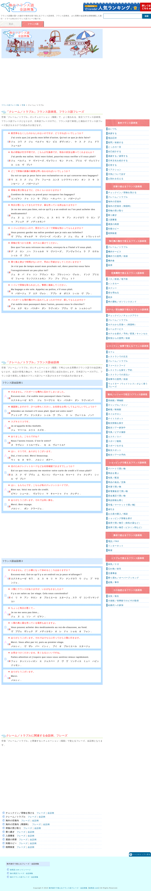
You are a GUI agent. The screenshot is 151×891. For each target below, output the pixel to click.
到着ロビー (113, 228)
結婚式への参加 (115, 605)
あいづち (112, 129)
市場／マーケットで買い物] (121, 505)
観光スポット (114, 450)
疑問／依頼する (115, 142)
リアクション (114, 169)
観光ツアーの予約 (117, 455)
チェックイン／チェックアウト (123, 315)
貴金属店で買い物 (117, 496)
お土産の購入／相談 (118, 514)
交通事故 (112, 573)
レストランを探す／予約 (120, 370)
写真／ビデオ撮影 (117, 432)
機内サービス (114, 251)
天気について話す (117, 174)
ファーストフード (117, 365)
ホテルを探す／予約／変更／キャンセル (128, 333)
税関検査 (112, 233)
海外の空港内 (114, 201)
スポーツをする (115, 445)
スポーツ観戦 (114, 441)
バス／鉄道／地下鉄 (118, 279)
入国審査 (112, 219)
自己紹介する (114, 151)
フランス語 (33, 24)
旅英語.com (94, 888)
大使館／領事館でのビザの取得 (123, 600)
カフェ (111, 352)
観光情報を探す (115, 423)
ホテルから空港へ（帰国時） (122, 324)
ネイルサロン (114, 414)
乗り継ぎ (112, 215)
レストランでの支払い (119, 374)
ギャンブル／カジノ (118, 405)
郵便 (110, 550)
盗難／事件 (113, 582)
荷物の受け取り (115, 210)
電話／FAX (113, 541)
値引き (111, 509)
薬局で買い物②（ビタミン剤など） (125, 527)
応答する (112, 165)
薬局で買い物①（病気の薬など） (124, 523)
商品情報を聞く (115, 500)
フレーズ (41, 813)
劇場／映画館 (114, 409)
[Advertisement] (52, 86)
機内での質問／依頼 (118, 256)
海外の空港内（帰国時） (120, 206)
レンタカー (113, 283)
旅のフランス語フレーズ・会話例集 (24, 877)
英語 (11, 24)
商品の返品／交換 (117, 482)
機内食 (111, 260)
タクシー (112, 288)
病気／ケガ (113, 564)
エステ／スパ (114, 436)
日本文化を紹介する (118, 160)
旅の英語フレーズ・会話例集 (21, 873)
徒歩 (110, 297)
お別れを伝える (115, 178)
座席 (110, 265)
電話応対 (112, 138)
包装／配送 (113, 477)
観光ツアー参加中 (117, 427)
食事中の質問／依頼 (118, 379)
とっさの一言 (114, 147)
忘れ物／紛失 (114, 568)
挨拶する (112, 133)
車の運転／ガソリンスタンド (122, 301)
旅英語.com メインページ (20, 870)
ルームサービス (115, 329)
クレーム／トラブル (118, 197)
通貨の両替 (113, 224)
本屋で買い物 (114, 486)
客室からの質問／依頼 (119, 338)
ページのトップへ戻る (141, 854)
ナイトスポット (115, 418)
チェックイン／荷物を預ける (122, 192)
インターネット (115, 546)
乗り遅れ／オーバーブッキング (123, 578)
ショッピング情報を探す (120, 518)
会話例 (50, 813)
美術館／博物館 (115, 400)
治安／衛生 (113, 596)
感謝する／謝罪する (118, 156)
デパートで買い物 (117, 468)
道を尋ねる (113, 292)
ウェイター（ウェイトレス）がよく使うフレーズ (128, 385)
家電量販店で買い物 (118, 491)
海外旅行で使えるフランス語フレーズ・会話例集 (68, 888)
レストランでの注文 (118, 356)
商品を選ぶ (113, 473)
